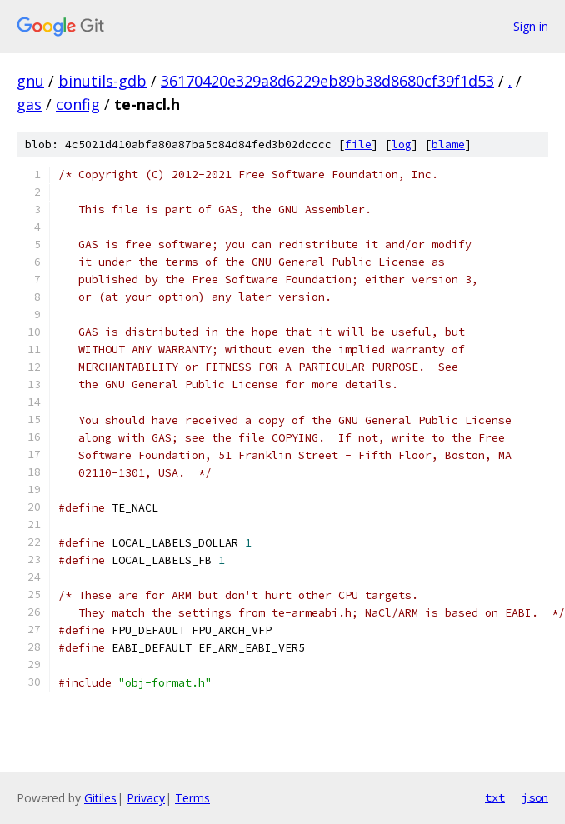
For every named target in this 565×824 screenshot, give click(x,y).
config (78, 104)
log (402, 144)
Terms (192, 798)
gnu (30, 81)
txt (495, 797)
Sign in (530, 26)
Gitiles (100, 798)
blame (448, 144)
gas (29, 104)
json (535, 797)
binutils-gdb (102, 81)
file (358, 144)
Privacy (146, 798)
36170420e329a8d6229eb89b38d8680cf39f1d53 (327, 81)
